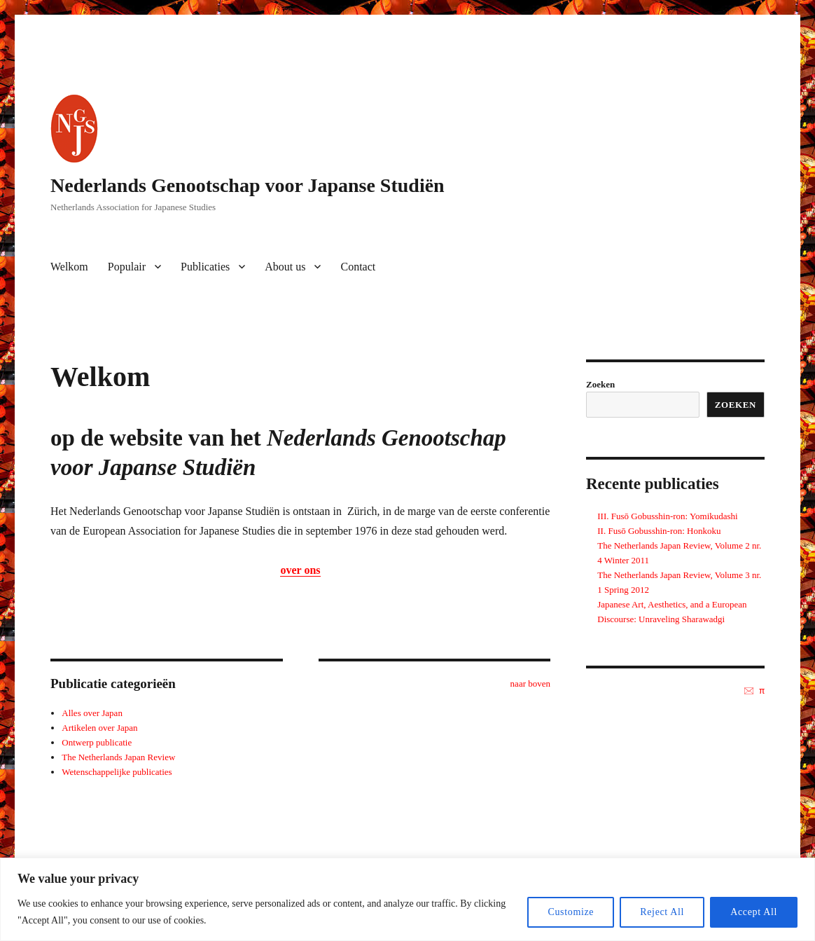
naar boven (530, 683)
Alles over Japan (92, 713)
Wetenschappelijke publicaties (117, 772)
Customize (571, 912)
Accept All (753, 912)
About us (285, 267)
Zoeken (600, 384)
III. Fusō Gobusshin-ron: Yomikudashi (667, 516)
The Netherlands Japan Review (118, 757)
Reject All (662, 912)
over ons (300, 570)
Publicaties (205, 267)
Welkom (69, 267)
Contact (357, 267)
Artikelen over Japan (99, 727)
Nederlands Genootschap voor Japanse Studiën (247, 185)
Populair (127, 267)
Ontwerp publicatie (97, 742)
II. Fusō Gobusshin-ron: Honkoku (658, 531)
